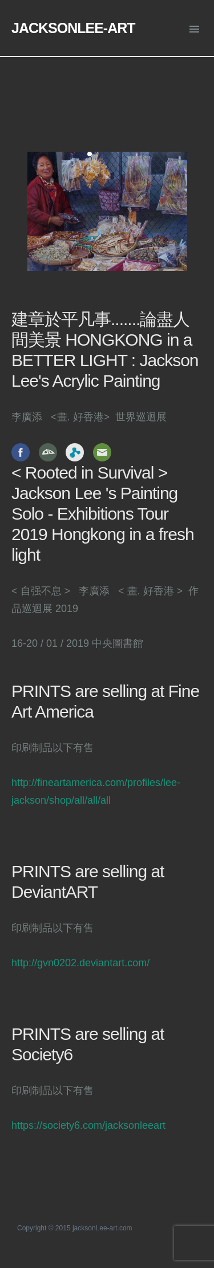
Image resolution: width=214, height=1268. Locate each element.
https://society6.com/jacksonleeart (88, 1125)
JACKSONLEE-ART (73, 28)
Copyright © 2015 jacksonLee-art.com (74, 1228)
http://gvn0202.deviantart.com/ (80, 963)
